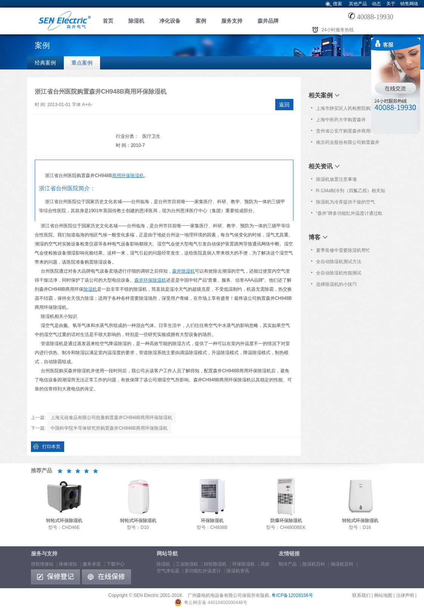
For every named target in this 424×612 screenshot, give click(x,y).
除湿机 (136, 21)
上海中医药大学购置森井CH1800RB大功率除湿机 (341, 121)
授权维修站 (42, 564)
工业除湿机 (187, 564)
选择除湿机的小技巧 (336, 284)
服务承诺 (92, 564)
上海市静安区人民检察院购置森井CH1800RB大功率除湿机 (350, 110)
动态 (376, 3)
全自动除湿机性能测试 (338, 273)
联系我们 (361, 595)
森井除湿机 (183, 271)
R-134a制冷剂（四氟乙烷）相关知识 (350, 192)
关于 (390, 3)
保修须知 (68, 564)
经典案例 (45, 63)
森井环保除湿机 (150, 280)
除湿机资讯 (238, 570)
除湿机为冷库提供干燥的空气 (345, 202)
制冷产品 (288, 564)
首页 (108, 21)
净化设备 (169, 21)
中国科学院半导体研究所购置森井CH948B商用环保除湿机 (109, 428)
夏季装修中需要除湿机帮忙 (343, 250)
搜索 (337, 3)
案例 (201, 21)
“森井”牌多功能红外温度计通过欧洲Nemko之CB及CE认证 (349, 215)
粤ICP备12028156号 (292, 595)
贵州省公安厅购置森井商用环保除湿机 (350, 132)
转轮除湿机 (215, 564)
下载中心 (115, 564)
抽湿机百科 (342, 564)
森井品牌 (268, 21)
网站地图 (383, 595)
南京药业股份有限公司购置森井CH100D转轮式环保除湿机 (347, 144)
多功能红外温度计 (203, 570)
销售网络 (409, 3)
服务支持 (231, 21)
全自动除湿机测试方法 (338, 261)
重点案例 (82, 63)
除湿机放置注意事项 (336, 179)
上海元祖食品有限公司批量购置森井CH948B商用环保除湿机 (111, 417)
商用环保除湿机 (128, 175)
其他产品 (358, 3)
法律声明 (405, 595)
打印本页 (51, 446)
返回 (284, 105)
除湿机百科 (313, 564)
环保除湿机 (243, 564)
